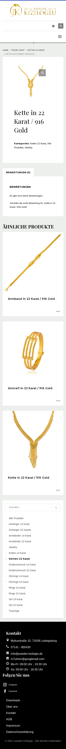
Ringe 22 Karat (17, 593)
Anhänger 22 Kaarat (20, 529)
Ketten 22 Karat (36, 50)
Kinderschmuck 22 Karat (22, 570)
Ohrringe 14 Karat (18, 576)
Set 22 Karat (16, 605)
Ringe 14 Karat (17, 587)
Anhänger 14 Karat (19, 524)
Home (5, 50)
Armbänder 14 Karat (20, 535)
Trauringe (14, 610)
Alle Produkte (16, 518)
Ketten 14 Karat (17, 553)
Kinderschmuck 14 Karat (22, 564)
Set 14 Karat (16, 599)
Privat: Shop (17, 50)
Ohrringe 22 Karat (18, 582)
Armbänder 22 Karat (20, 541)
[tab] (18, 172)
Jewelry (28, 147)
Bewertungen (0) (18, 172)
